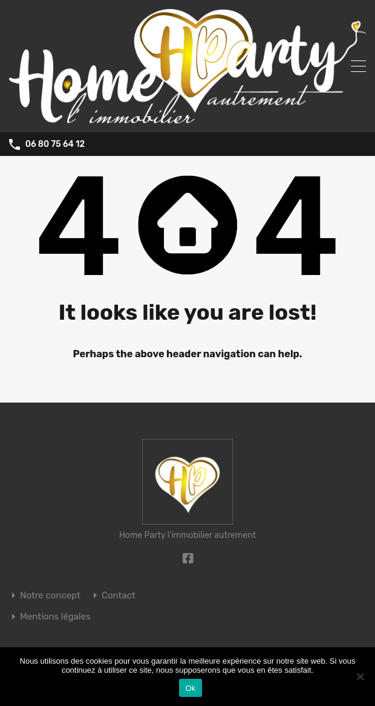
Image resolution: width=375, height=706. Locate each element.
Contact (118, 595)
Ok (190, 688)
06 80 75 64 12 (55, 144)
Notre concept (50, 595)
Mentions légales (55, 616)
